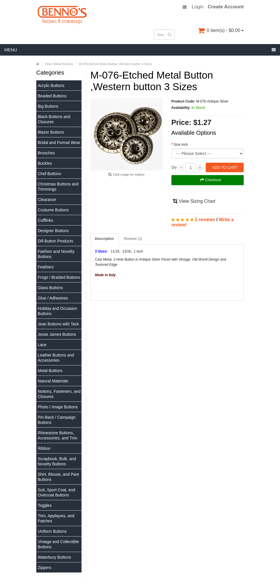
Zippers (44, 567)
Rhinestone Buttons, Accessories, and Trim (57, 435)
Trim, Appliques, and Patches (56, 518)
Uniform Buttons (52, 531)
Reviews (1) (133, 239)
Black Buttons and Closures (54, 119)
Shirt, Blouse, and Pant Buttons (58, 477)
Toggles (45, 505)
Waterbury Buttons (54, 557)
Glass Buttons (50, 287)
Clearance (47, 199)
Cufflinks (45, 220)
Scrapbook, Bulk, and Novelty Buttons (57, 461)
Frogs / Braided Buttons (59, 277)
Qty (174, 167)
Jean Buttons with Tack (58, 324)
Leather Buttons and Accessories (56, 358)
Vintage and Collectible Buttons (58, 544)
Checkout (210, 180)
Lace (42, 344)
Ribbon (44, 448)
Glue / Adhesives (53, 298)
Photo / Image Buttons (58, 407)
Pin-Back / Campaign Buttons (57, 420)
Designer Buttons (53, 230)
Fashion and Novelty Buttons (56, 254)
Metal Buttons (50, 370)
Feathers (46, 267)
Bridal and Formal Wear (59, 142)
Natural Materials (53, 381)
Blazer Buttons (51, 132)
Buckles (45, 163)
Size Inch (181, 145)
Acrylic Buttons (51, 85)
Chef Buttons (49, 173)
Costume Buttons (53, 210)
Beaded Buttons (52, 96)
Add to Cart (224, 167)
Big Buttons (48, 106)
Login (198, 7)
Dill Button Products (55, 241)
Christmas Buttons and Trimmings (58, 186)
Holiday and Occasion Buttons (57, 311)
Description (104, 239)
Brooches (46, 153)
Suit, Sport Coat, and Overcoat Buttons (56, 492)
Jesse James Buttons (57, 334)
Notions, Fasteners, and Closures (59, 394)
